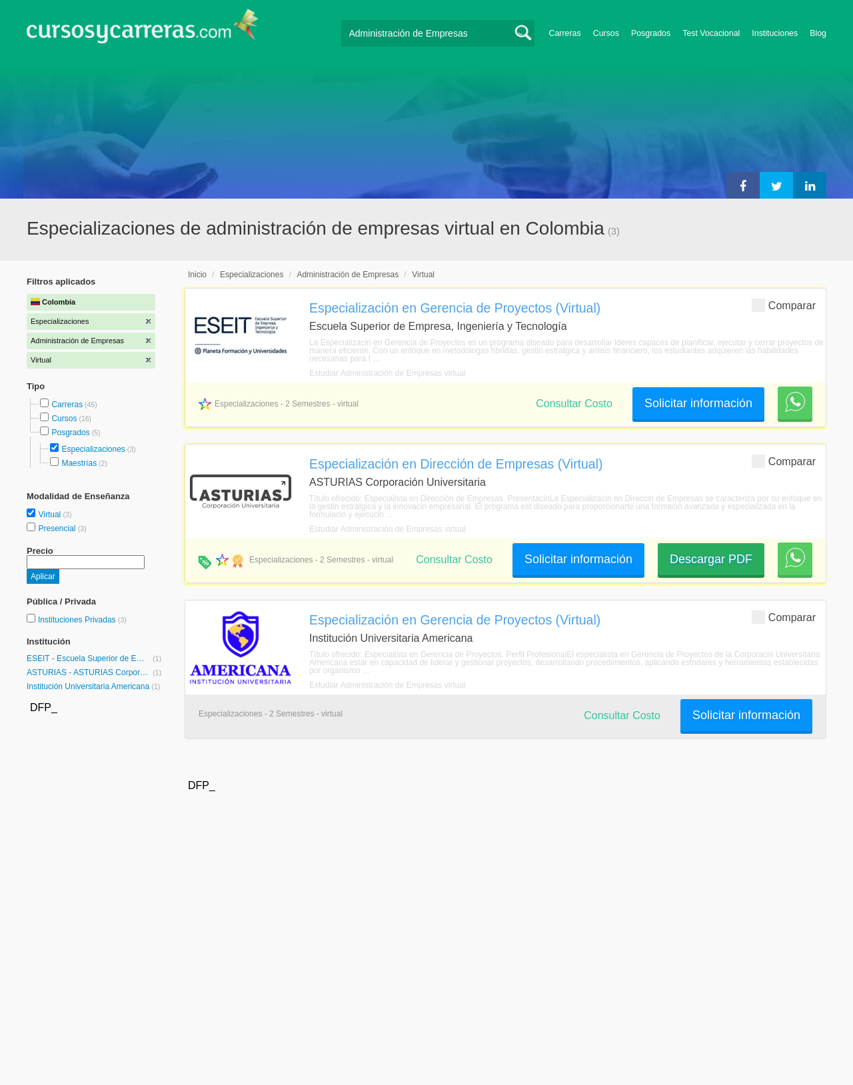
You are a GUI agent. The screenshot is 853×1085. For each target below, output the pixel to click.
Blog (818, 33)
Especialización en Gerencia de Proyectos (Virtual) (454, 308)
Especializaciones (93, 449)
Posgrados (650, 33)
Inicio (197, 274)
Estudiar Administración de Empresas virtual (387, 373)
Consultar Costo (574, 403)
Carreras (565, 33)
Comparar (784, 305)
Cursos (606, 33)
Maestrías (79, 463)
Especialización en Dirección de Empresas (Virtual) (455, 464)
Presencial (57, 528)
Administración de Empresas (348, 274)
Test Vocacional (711, 33)
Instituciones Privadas (82, 619)
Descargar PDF (711, 559)
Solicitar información (698, 403)
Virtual (50, 514)
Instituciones (775, 33)
